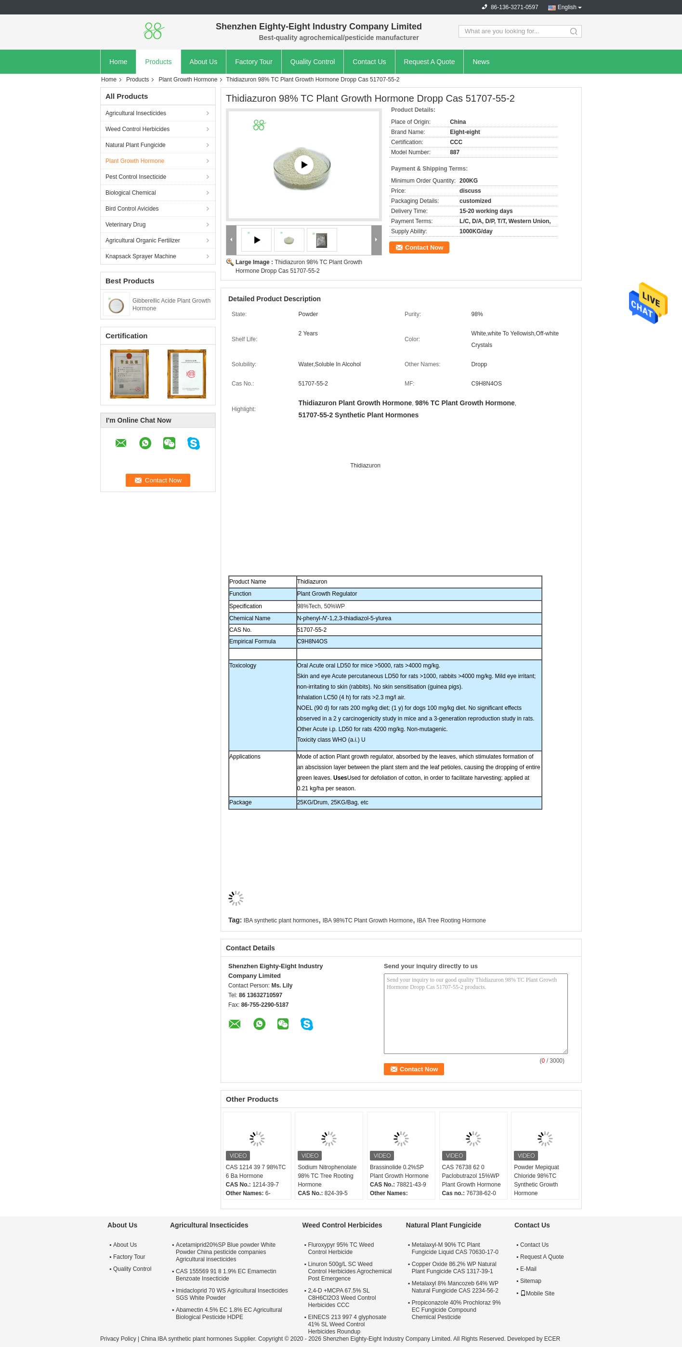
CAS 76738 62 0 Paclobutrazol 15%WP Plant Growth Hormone (471, 1176)
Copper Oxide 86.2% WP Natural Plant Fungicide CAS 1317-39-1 (454, 1268)
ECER (552, 1338)
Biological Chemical (130, 192)
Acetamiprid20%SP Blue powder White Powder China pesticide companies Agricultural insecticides (225, 1252)
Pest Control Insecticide (135, 176)
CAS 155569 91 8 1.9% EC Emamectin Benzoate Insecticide (226, 1275)
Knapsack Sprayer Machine (140, 256)
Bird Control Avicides (132, 208)
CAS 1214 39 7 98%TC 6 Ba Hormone (256, 1171)
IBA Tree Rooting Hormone (451, 920)
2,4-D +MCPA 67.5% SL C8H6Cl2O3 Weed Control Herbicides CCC (342, 1297)
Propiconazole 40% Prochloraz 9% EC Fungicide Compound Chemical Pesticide (456, 1309)
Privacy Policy (118, 1338)
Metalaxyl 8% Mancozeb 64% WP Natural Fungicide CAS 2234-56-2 (455, 1287)
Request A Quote (429, 62)
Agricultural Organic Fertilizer (142, 240)
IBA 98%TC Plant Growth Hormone (368, 920)
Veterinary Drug (125, 224)
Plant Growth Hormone (187, 79)
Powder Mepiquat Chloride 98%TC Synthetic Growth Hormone (536, 1180)
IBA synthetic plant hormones (281, 920)
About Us (204, 62)
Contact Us (369, 62)
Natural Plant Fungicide (135, 145)
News (480, 62)
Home (118, 62)
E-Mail (528, 1269)
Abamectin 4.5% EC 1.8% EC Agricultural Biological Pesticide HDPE (229, 1313)
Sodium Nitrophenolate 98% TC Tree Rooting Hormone (327, 1176)
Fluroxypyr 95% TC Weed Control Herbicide (341, 1248)
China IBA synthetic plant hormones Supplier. (199, 1338)
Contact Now (424, 247)
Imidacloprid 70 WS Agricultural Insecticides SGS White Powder (232, 1294)
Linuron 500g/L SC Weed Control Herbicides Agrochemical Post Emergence (350, 1271)
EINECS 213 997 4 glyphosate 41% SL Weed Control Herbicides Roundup (347, 1324)
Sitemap (530, 1281)
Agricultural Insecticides (135, 113)
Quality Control (312, 62)
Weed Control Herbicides (137, 129)
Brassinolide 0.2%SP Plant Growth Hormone (399, 1171)
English (567, 7)
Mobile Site (537, 1293)
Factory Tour (254, 62)
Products (158, 62)
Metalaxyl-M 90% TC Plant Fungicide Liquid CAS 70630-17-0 (455, 1248)
